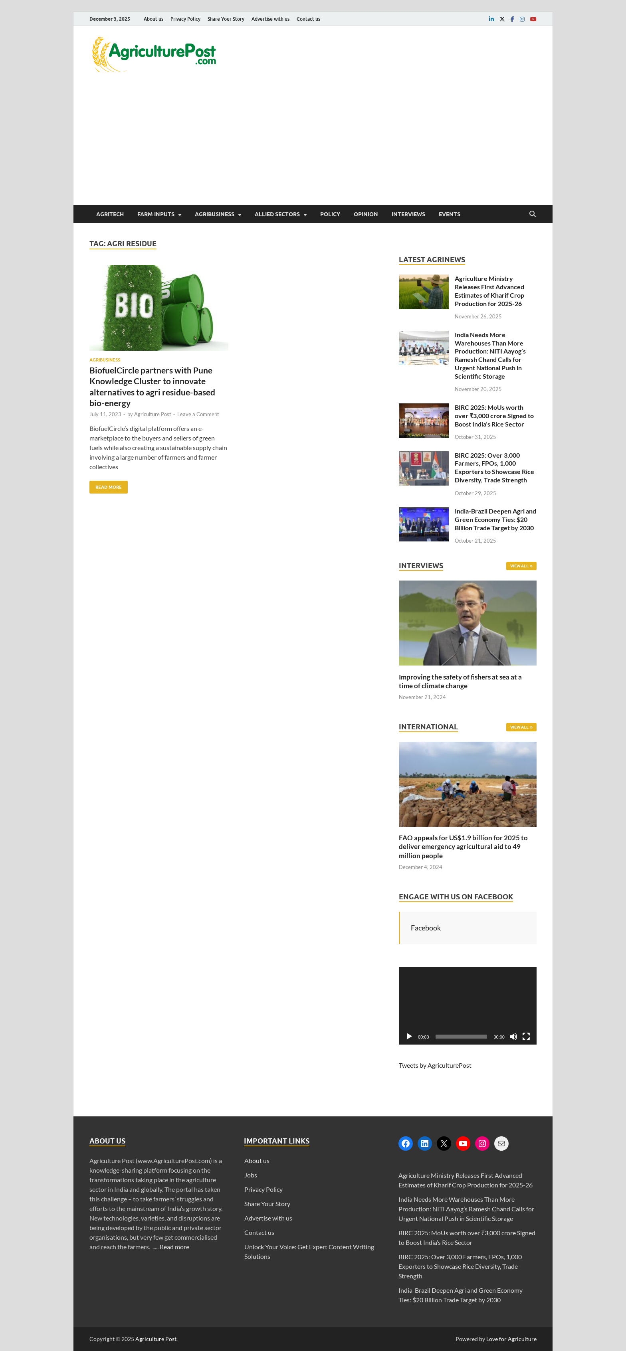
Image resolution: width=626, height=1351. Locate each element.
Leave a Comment (198, 414)
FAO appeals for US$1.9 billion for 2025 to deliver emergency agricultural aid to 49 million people (463, 846)
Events (449, 214)
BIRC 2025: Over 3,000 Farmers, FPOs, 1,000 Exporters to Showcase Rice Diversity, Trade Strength (494, 467)
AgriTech (110, 214)
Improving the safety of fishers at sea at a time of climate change (460, 681)
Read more (174, 1246)
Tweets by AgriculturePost (435, 1065)
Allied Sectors (277, 214)
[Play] (409, 1037)
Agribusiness (214, 214)
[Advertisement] (313, 145)
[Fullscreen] (526, 1037)
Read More (105, 485)
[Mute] (513, 1037)
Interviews (408, 214)
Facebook (426, 927)
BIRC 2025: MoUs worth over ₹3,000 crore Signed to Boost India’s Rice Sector (494, 415)
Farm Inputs (155, 214)
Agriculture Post (152, 414)
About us (153, 19)
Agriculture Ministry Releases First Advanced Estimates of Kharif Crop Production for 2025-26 (489, 291)
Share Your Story (226, 19)
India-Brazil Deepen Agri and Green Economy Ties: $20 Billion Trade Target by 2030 (495, 519)
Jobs (250, 1175)
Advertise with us (270, 19)
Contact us (308, 19)
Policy (330, 214)
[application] (468, 1006)
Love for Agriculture (511, 1338)
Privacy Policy (185, 19)
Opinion (366, 214)
